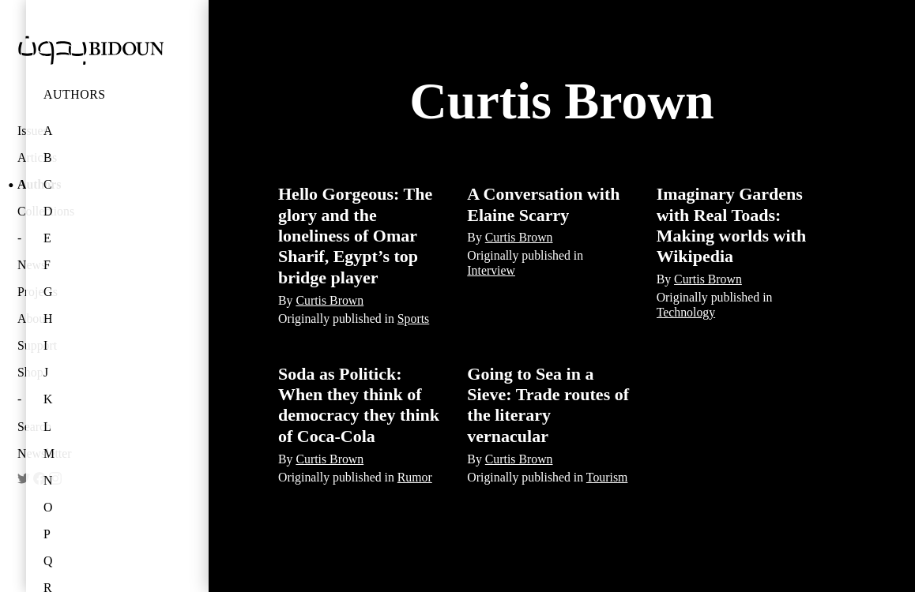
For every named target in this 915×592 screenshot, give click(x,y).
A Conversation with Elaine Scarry (543, 204)
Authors (74, 94)
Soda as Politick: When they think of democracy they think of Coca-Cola (358, 405)
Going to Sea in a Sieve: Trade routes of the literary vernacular (548, 405)
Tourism (607, 477)
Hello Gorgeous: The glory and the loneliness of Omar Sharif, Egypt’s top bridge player (355, 235)
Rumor (414, 477)
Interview (491, 270)
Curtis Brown (329, 300)
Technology (686, 312)
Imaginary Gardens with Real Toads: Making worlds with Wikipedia (731, 225)
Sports (413, 318)
